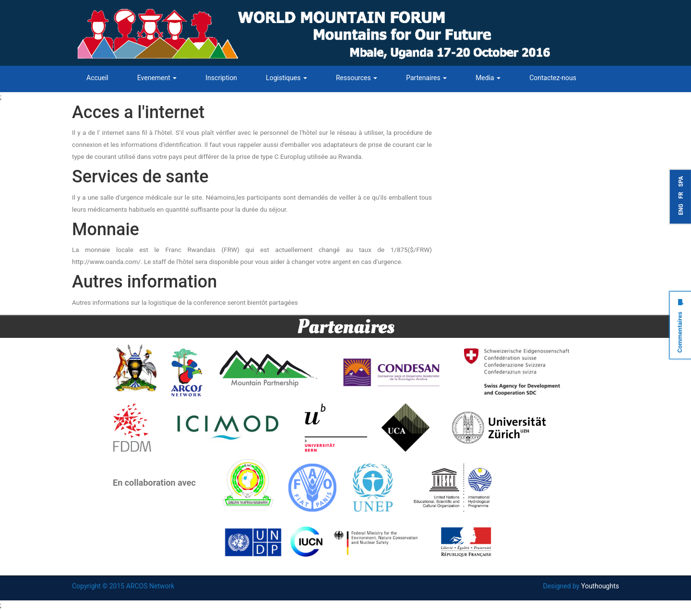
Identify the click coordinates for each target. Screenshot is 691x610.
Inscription (221, 78)
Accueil (97, 78)
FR (681, 195)
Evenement (157, 78)
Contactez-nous (552, 78)
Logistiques (286, 78)
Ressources (356, 78)
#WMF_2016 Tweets (483, 108)
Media (488, 78)
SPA (681, 181)
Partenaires (426, 78)
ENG (681, 209)
